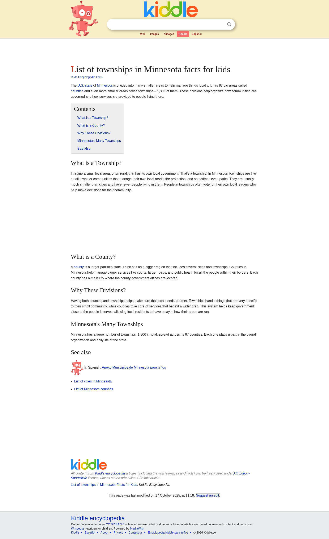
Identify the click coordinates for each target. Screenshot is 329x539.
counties (77, 91)
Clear (220, 24)
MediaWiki (137, 528)
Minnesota (104, 85)
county (79, 267)
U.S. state (85, 85)
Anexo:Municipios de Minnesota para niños (134, 367)
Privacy (118, 532)
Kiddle (75, 532)
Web (142, 34)
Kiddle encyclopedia (110, 473)
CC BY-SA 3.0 (115, 524)
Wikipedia (77, 528)
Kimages (168, 34)
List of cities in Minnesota (93, 381)
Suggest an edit (207, 495)
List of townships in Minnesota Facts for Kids (104, 484)
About (104, 532)
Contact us (136, 532)
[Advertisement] (164, 50)
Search (229, 24)
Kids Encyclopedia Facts (87, 77)
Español (197, 34)
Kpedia (183, 34)
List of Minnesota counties (93, 389)
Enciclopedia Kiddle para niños (168, 532)
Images (154, 34)
